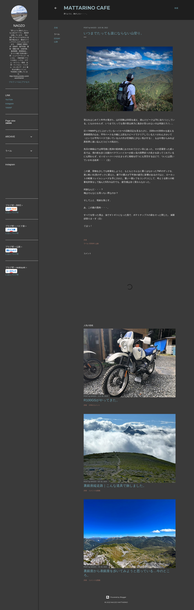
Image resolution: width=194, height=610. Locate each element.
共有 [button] (56, 28)
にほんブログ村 (12, 212)
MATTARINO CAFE (87, 8)
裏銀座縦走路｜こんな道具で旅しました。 (115, 485)
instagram (9, 104)
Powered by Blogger (116, 597)
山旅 (56, 42)
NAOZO (19, 25)
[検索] (176, 8)
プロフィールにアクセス (19, 82)
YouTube (9, 100)
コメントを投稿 (94, 491)
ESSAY (57, 38)
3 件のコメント (94, 405)
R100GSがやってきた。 (101, 400)
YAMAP (8, 108)
